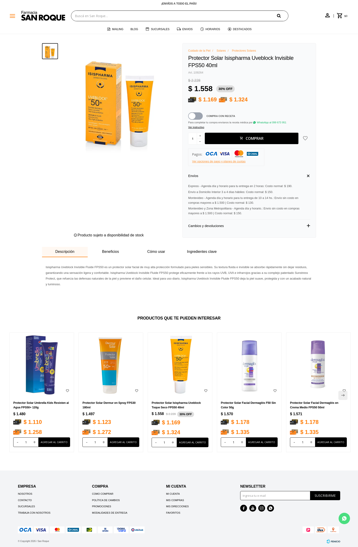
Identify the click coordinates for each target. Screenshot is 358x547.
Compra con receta (220, 116)
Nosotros (25, 493)
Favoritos (173, 512)
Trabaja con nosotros (34, 512)
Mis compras (175, 500)
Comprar (254, 138)
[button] (282, 16)
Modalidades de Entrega (109, 512)
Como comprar (102, 493)
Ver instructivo (196, 127)
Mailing (117, 29)
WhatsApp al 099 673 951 (271, 122)
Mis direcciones (177, 506)
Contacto (25, 500)
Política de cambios (106, 500)
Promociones (101, 506)
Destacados (242, 29)
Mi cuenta (173, 493)
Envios (187, 29)
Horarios (212, 29)
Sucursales (160, 29)
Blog (134, 29)
